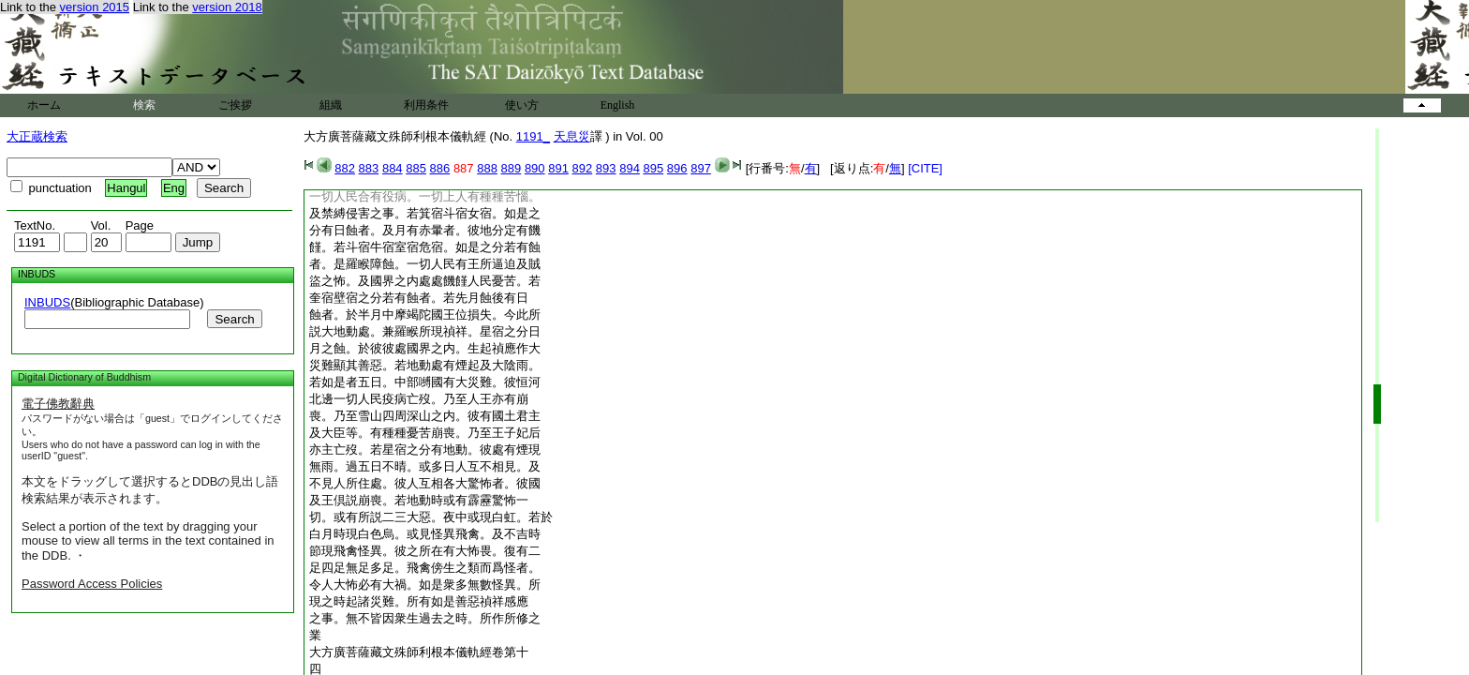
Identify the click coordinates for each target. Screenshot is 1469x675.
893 (606, 168)
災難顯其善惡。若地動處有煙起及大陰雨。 (425, 365)
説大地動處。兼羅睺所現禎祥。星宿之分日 (425, 331)
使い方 (522, 105)
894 (629, 168)
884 (392, 168)
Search (234, 319)
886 (440, 168)
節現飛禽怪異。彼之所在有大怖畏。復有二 (425, 551)
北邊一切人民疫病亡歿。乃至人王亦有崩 (418, 399)
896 (677, 168)
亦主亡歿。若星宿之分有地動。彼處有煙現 (425, 449)
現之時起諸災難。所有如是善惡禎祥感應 (418, 601)
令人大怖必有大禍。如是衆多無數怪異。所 (425, 585)
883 (369, 168)
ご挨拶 (235, 105)
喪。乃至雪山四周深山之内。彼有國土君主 (425, 416)
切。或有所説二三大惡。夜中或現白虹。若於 (431, 517)
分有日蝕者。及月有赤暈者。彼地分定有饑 (425, 230)
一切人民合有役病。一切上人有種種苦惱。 (425, 196)
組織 (330, 105)
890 (535, 168)
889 (511, 168)
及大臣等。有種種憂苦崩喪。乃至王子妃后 (425, 433)
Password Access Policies (92, 584)
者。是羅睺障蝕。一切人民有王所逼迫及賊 (425, 264)
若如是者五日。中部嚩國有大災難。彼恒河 (425, 382)
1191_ (533, 136)
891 (558, 168)
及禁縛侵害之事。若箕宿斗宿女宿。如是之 (425, 213)
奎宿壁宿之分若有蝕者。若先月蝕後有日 (418, 298)
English (618, 105)
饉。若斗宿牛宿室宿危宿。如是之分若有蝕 (425, 247)
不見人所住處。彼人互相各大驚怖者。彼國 (425, 483)
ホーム (44, 105)
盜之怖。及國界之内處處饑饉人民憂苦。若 (425, 281)
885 (416, 168)
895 (654, 168)
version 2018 (226, 7)
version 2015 (94, 7)
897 (700, 168)
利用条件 (426, 105)
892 (582, 168)
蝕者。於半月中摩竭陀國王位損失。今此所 (425, 315)
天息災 (572, 136)
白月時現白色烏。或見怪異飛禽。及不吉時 (425, 534)
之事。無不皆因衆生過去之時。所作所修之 (425, 618)
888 (487, 168)
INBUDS (47, 302)
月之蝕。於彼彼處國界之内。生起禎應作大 (425, 348)
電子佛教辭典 (58, 404)
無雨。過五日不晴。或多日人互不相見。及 (425, 466)
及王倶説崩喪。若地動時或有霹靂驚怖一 (418, 500)
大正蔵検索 (37, 136)
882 (344, 168)
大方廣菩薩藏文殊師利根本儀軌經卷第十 (418, 652)
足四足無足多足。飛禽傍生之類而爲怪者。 (425, 568)
